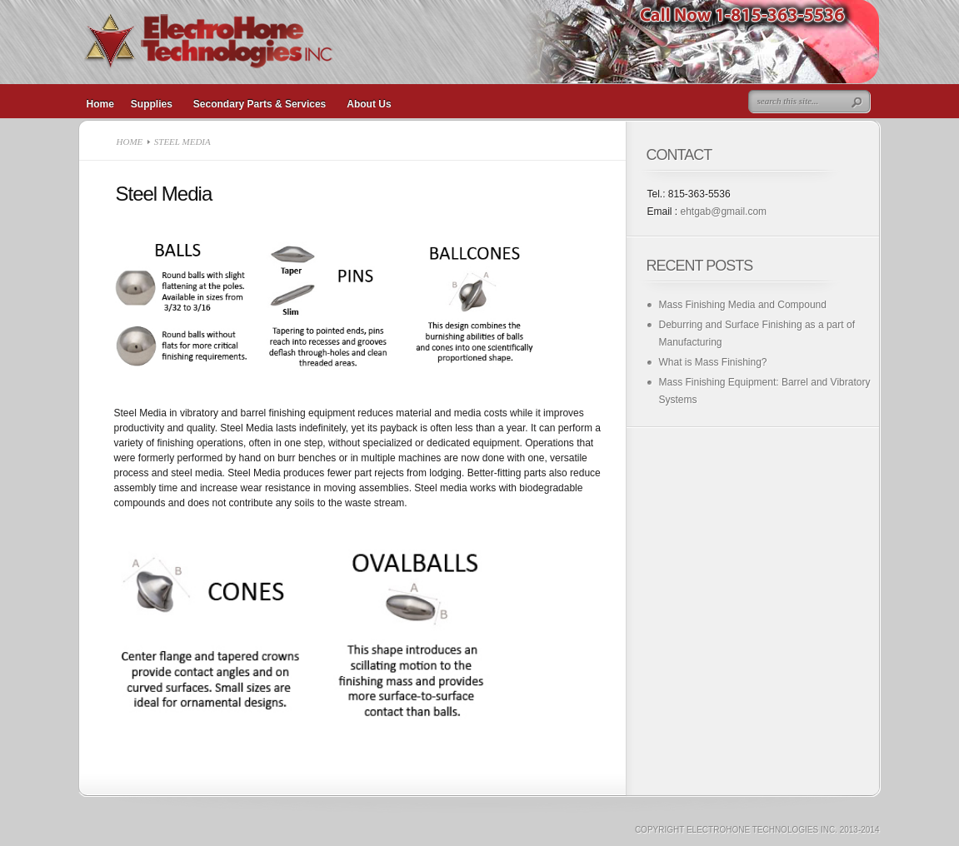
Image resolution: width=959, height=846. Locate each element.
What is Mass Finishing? (713, 362)
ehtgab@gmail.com (724, 211)
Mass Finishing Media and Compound (743, 305)
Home (130, 142)
